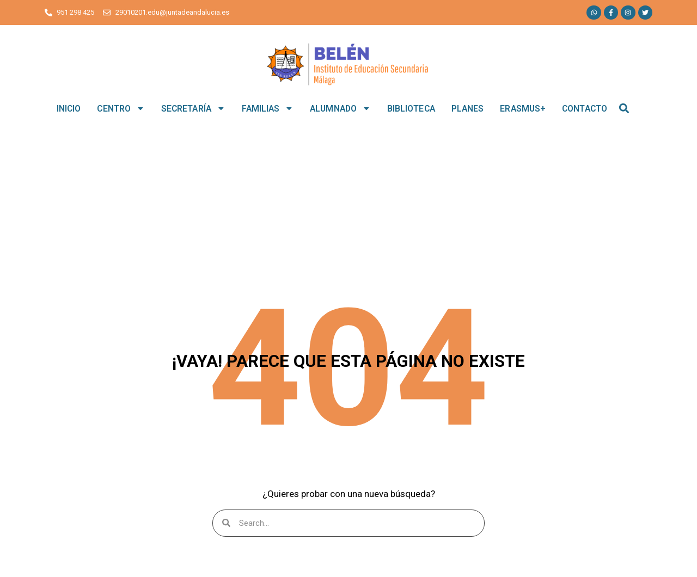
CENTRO (120, 108)
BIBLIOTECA (411, 108)
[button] (624, 109)
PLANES (467, 108)
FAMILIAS (268, 108)
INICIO (69, 108)
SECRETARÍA (193, 108)
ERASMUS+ (523, 108)
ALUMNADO (340, 108)
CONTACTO (584, 108)
